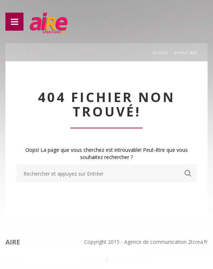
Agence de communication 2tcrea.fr (166, 241)
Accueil (160, 52)
